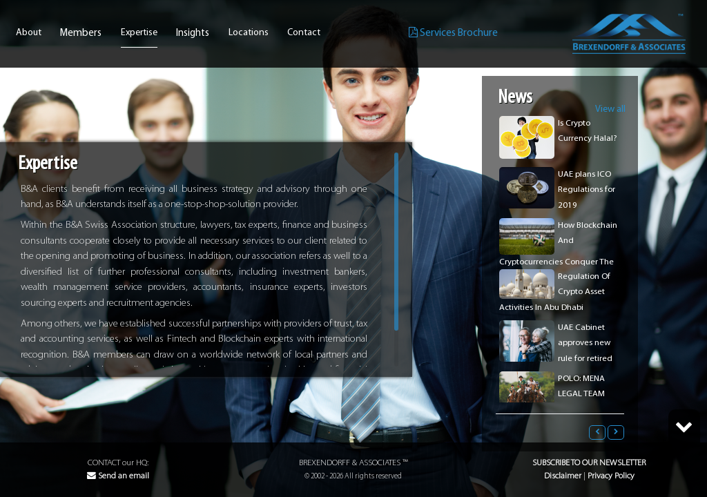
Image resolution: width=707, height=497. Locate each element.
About (28, 33)
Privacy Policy (611, 475)
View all (610, 109)
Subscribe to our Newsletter (589, 462)
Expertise (139, 33)
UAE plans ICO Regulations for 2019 (586, 190)
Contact (303, 33)
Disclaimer (562, 475)
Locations (249, 33)
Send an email (118, 475)
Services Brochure (453, 33)
